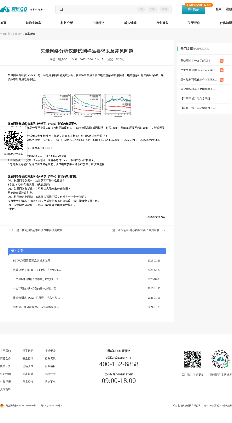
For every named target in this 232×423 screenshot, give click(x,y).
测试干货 (50, 351)
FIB (141, 9)
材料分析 (67, 23)
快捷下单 (50, 381)
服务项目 (50, 366)
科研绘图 (5, 374)
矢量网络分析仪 (17, 75)
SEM (164, 9)
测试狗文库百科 (156, 217)
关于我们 (194, 23)
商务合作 (5, 358)
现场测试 (27, 366)
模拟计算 (130, 23)
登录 (219, 9)
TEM (152, 9)
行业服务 (162, 23)
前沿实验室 (33, 23)
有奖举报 (5, 381)
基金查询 (27, 358)
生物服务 (98, 23)
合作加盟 (226, 23)
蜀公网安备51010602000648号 (18, 406)
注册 (229, 9)
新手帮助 (27, 351)
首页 (3, 23)
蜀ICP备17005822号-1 (51, 405)
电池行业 (50, 374)
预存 (195, 8)
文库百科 (18, 33)
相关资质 (50, 358)
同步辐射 (27, 374)
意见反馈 (27, 381)
